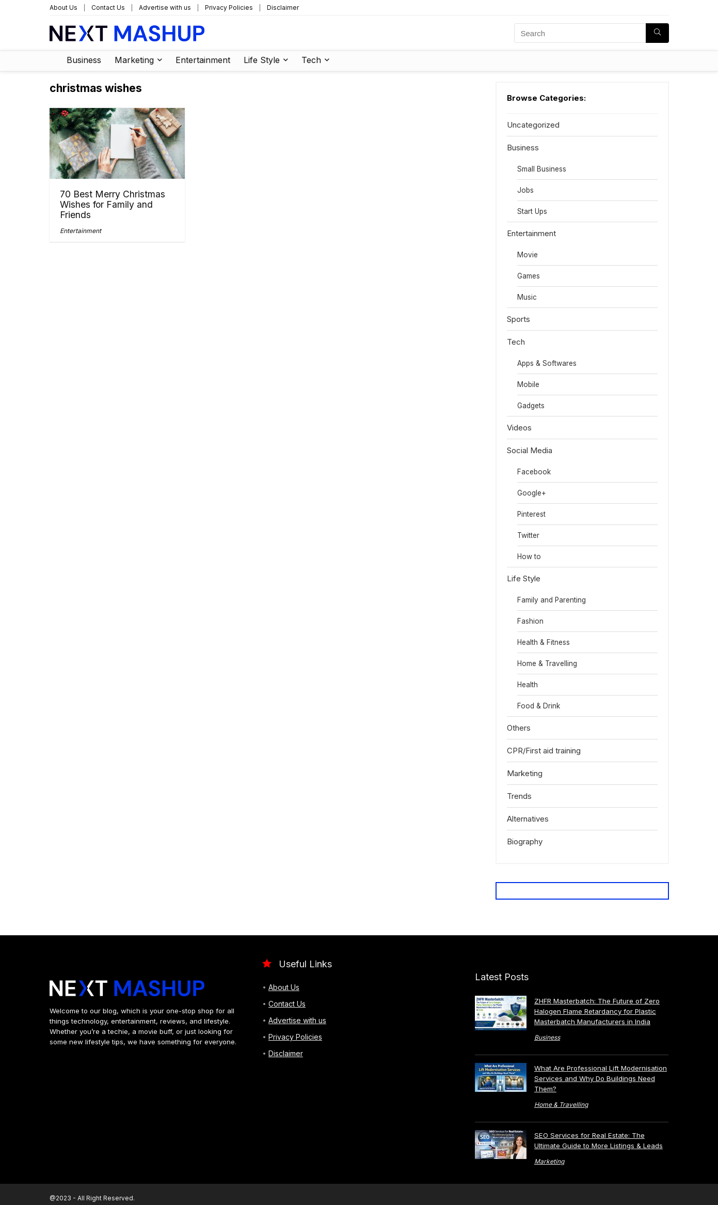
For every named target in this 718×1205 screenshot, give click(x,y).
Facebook (534, 472)
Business (84, 60)
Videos (519, 427)
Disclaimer (283, 7)
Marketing (134, 60)
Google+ (531, 493)
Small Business (541, 169)
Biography (525, 841)
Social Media (529, 450)
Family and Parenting (551, 600)
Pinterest (531, 514)
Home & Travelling (547, 663)
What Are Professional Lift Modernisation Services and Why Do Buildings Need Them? (600, 1078)
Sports (518, 319)
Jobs (525, 190)
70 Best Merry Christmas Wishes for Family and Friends (112, 204)
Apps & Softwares (547, 363)
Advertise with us (165, 7)
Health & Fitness (543, 642)
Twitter (528, 535)
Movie (527, 255)
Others (519, 728)
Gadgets (531, 405)
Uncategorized (533, 125)
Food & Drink (538, 706)
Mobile (528, 384)
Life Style (262, 60)
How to (529, 556)
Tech (311, 60)
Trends (519, 796)
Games (528, 276)
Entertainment (202, 60)
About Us (63, 7)
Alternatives (528, 819)
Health (527, 685)
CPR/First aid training (544, 750)
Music (527, 297)
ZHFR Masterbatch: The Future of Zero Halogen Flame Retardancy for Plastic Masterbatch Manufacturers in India (597, 1011)
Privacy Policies (229, 7)
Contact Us (108, 7)
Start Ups (532, 211)
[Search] (657, 33)
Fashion (530, 621)
